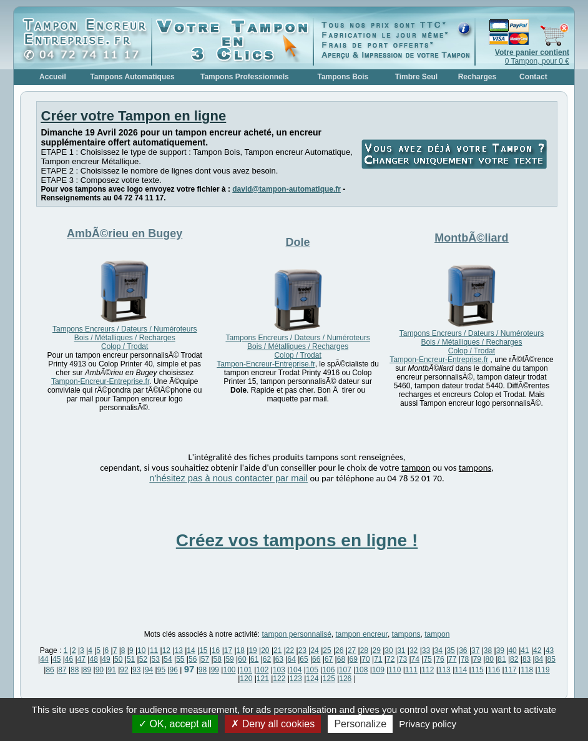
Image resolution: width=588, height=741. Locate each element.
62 (267, 659)
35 (450, 650)
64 (291, 659)
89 (87, 669)
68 (341, 659)
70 (365, 659)
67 (329, 659)
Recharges (477, 76)
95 (161, 669)
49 (106, 659)
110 (394, 669)
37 (475, 650)
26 (339, 650)
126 (345, 678)
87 (62, 669)
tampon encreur (362, 634)
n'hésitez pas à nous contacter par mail (228, 478)
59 (229, 659)
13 (179, 650)
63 (279, 659)
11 (154, 650)
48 (93, 659)
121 (263, 678)
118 (527, 669)
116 (494, 669)
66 (316, 659)
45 (56, 659)
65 (304, 659)
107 (345, 669)
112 (427, 669)
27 (352, 650)
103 (279, 669)
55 (180, 659)
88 (75, 669)
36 (463, 650)
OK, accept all (175, 724)
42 (537, 650)
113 (444, 669)
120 (246, 678)
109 (378, 669)
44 (44, 659)
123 (296, 678)
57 (205, 659)
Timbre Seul (416, 76)
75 (427, 659)
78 (465, 659)
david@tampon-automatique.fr (286, 189)
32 (413, 650)
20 (265, 650)
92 (124, 669)
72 (390, 659)
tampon (436, 634)
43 (550, 650)
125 (329, 678)
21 (277, 650)
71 (378, 659)
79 (477, 659)
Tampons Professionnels (244, 76)
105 (312, 669)
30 (389, 650)
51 (131, 659)
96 (174, 669)
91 (111, 669)
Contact (533, 76)
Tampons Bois (342, 76)
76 (440, 659)
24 (314, 650)
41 (525, 650)
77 (452, 659)
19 (252, 650)
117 (510, 669)
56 (193, 659)
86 (50, 669)
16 (216, 650)
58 (217, 659)
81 (501, 659)
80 (489, 659)
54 (168, 659)
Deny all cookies (273, 724)
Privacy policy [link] (427, 724)
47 (81, 659)
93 (136, 669)
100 (229, 669)
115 (477, 669)
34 (438, 650)
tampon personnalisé (296, 634)
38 (488, 650)
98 (202, 669)
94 (149, 669)
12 (166, 650)
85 (551, 659)
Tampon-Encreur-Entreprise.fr (100, 381)
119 (543, 669)
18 (241, 650)
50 (118, 659)
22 (290, 650)
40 (512, 650)
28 (364, 650)
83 (526, 659)
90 (100, 669)
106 (328, 669)
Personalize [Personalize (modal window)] (360, 724)
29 (377, 650)
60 (242, 659)
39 (500, 650)
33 (426, 650)
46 (69, 659)
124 (312, 678)
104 (295, 669)
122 (279, 678)
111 (411, 669)
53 (156, 659)
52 (143, 659)
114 (460, 669)
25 (327, 650)
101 (246, 669)
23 (302, 650)
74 (415, 659)
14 (191, 650)
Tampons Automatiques (132, 76)
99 (215, 669)
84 (539, 659)
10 (141, 650)
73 (403, 659)
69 (354, 659)
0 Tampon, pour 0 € (532, 57)
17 (228, 650)
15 (203, 650)
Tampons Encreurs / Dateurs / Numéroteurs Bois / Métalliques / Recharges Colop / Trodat (124, 338)
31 (401, 650)
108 (361, 669)
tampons (406, 634)
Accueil (52, 76)
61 (254, 659)
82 (514, 659)
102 (262, 669)
